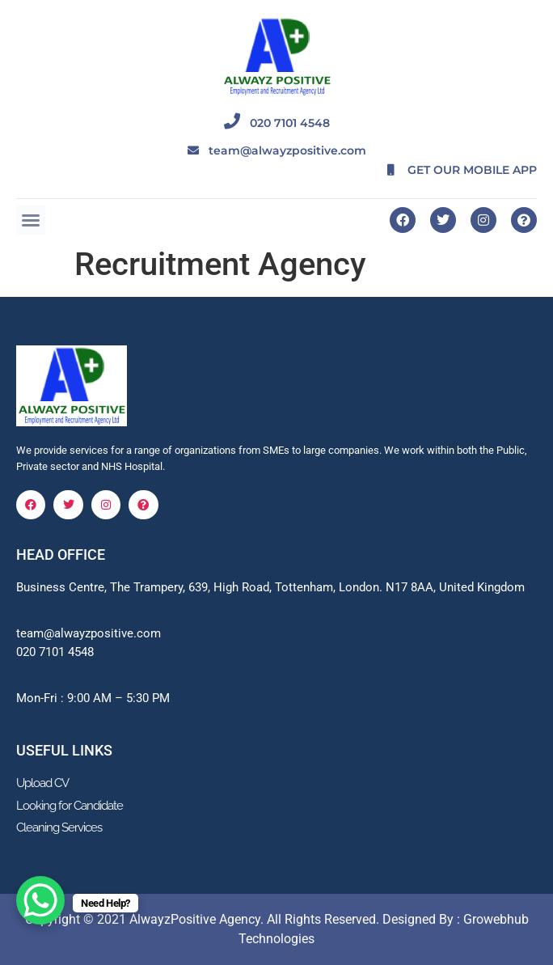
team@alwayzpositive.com (277, 150)
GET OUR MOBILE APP (452, 170)
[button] (30, 220)
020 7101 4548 (277, 123)
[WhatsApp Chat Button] (40, 900)
